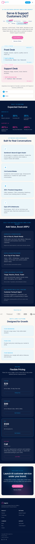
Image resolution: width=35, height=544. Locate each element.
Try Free (28, 2)
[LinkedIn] (2, 539)
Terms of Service (4, 537)
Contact (3, 527)
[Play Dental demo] (17, 96)
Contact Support (22, 525)
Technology (3, 515)
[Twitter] (4, 539)
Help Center (21, 523)
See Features (17, 412)
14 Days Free (17, 392)
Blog (2, 525)
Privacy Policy (4, 535)
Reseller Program (22, 513)
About (2, 523)
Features (3, 513)
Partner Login (21, 515)
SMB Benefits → (29, 47)
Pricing (2, 517)
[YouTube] (6, 539)
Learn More (17, 456)
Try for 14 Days (17, 37)
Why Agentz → (29, 62)
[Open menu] (32, 2)
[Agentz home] (5, 2)
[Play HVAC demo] (17, 92)
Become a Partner (17, 41)
